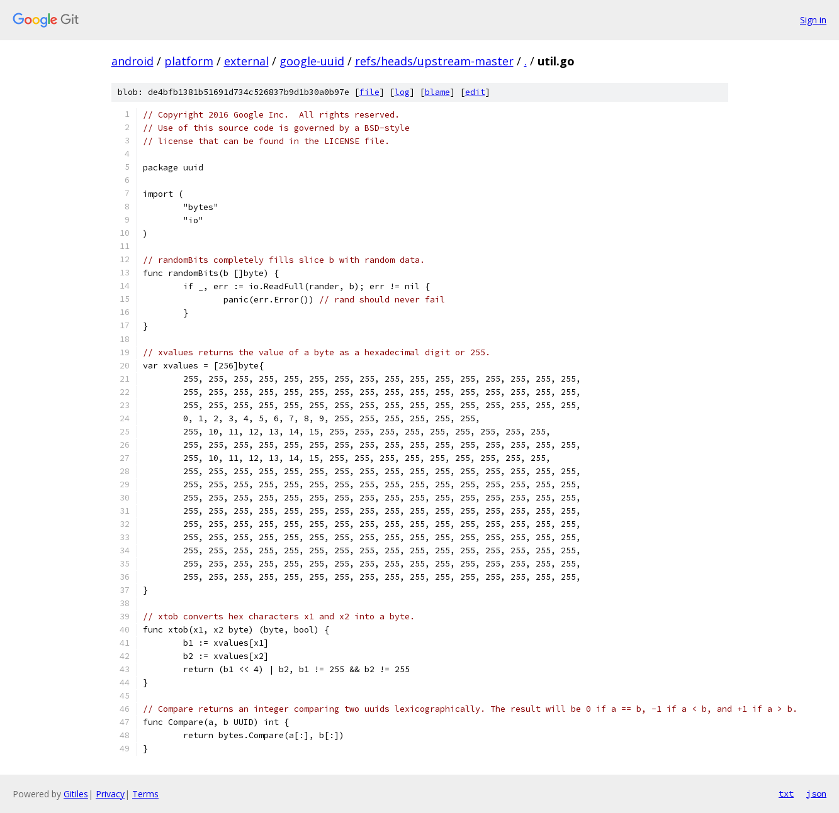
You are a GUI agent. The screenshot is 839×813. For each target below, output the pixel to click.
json (816, 793)
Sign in (813, 20)
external (246, 61)
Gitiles (76, 794)
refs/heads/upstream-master (434, 61)
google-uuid (311, 61)
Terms (145, 794)
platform (188, 61)
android (132, 61)
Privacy (110, 794)
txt (786, 793)
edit (475, 92)
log (402, 92)
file (369, 92)
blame (437, 92)
